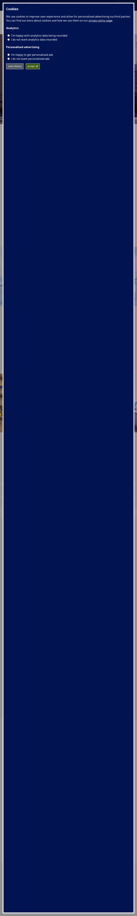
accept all (32, 66)
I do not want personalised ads (30, 59)
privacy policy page (100, 20)
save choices (15, 66)
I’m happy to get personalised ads (32, 55)
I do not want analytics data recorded (34, 39)
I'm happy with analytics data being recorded (39, 35)
